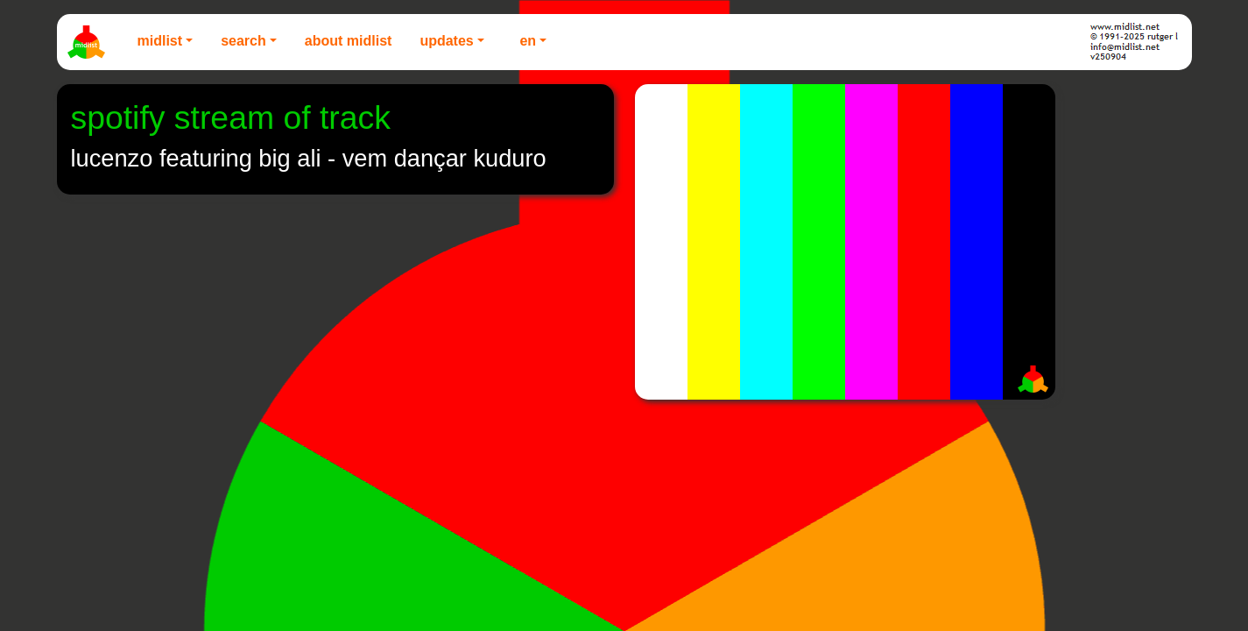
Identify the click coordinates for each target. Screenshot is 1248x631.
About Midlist (348, 40)
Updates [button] (446, 40)
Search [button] (243, 40)
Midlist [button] (160, 40)
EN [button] (527, 40)
